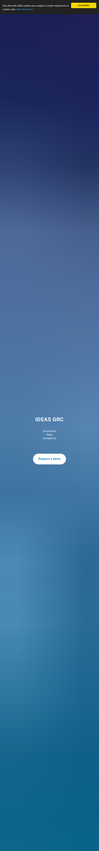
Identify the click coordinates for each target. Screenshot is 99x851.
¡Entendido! (83, 5)
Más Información (24, 9)
